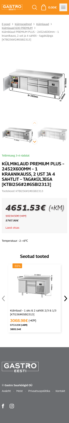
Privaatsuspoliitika (39, 390)
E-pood (6, 24)
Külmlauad (42, 24)
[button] (34, 141)
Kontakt (60, 390)
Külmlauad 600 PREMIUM (17, 27)
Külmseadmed (23, 24)
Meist (19, 390)
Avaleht (6, 390)
